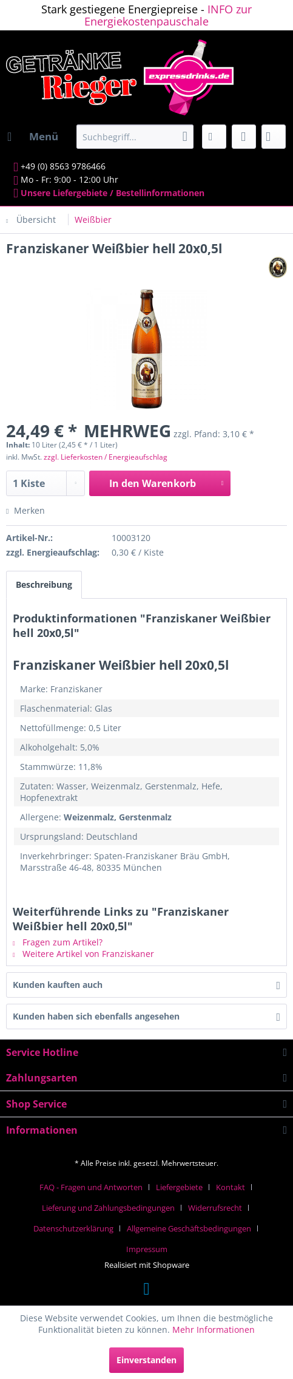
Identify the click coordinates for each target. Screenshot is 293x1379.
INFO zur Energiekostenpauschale (168, 15)
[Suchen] (185, 136)
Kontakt (230, 1187)
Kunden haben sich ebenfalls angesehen (96, 1016)
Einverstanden (146, 1360)
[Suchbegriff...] (135, 136)
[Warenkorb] (273, 136)
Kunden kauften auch (58, 984)
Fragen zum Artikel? (58, 942)
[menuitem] (32, 136)
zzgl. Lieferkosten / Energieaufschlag (105, 457)
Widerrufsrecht (215, 1207)
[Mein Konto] (244, 136)
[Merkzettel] (214, 136)
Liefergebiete (179, 1187)
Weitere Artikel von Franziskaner (83, 953)
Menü (32, 135)
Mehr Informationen (213, 1329)
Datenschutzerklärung (73, 1228)
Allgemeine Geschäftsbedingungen (189, 1228)
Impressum (146, 1249)
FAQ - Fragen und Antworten (91, 1187)
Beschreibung (44, 584)
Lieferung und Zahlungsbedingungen (108, 1207)
